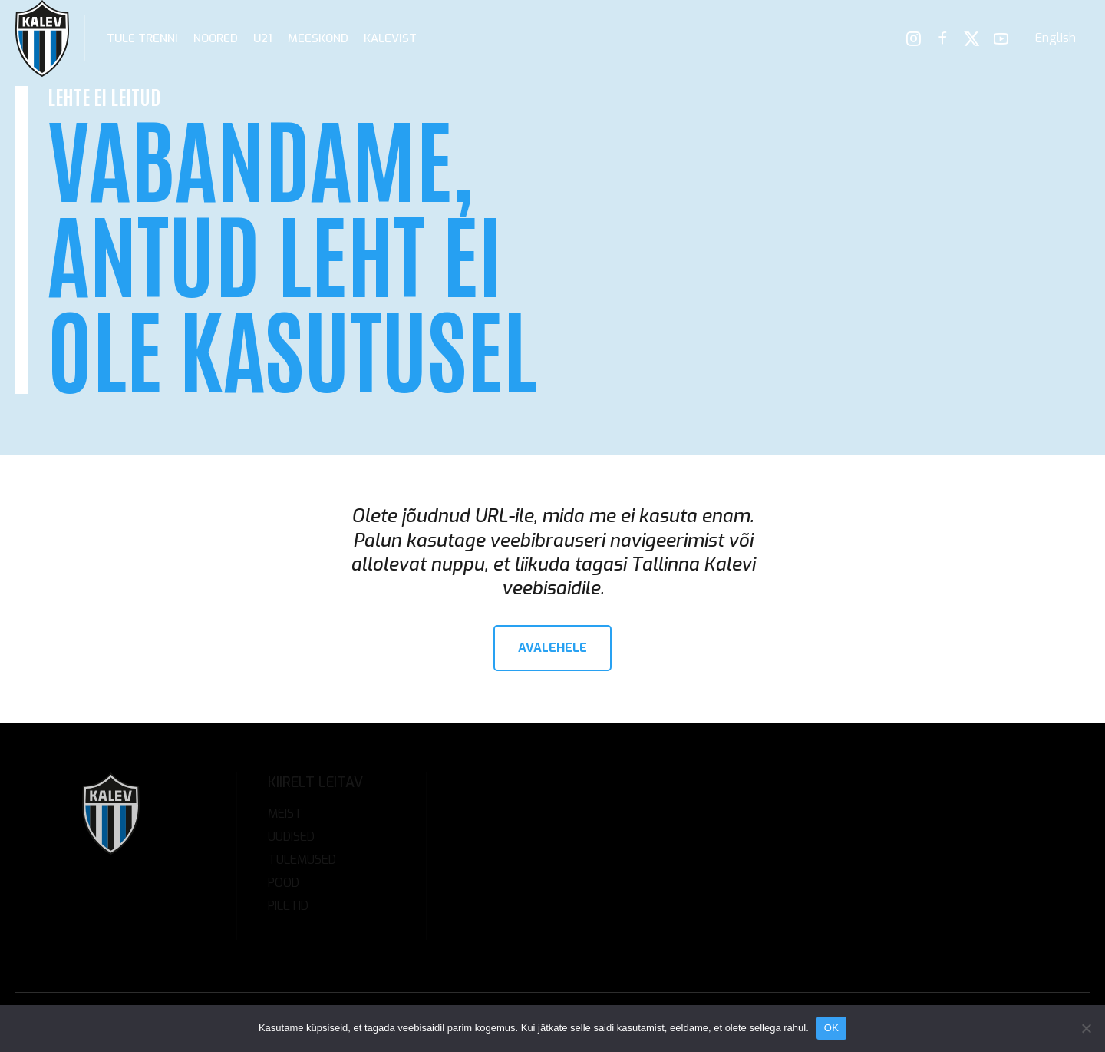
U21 (262, 38)
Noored (215, 38)
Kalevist (390, 38)
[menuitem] (1055, 38)
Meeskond (318, 38)
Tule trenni (142, 38)
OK (831, 1028)
